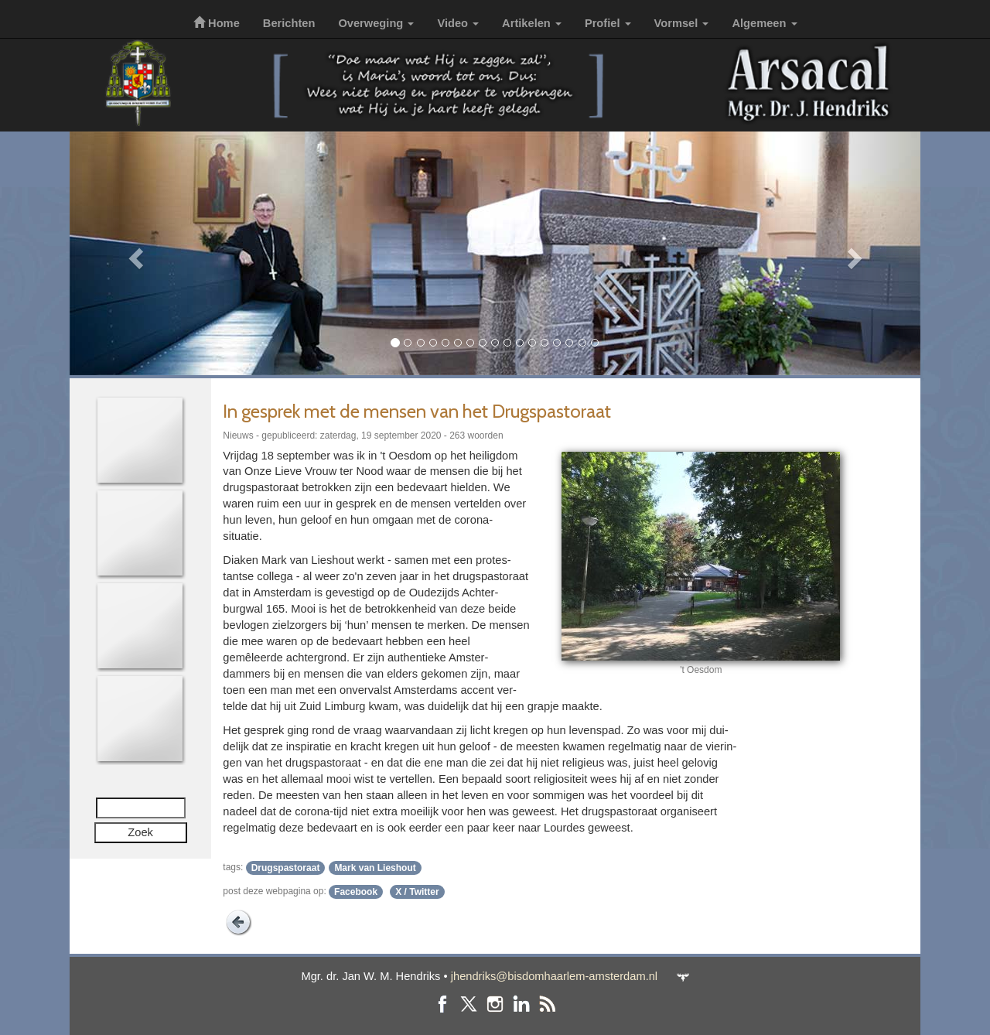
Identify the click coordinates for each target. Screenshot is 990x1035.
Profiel (608, 23)
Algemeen (764, 23)
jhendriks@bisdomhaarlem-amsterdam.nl (554, 976)
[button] (133, 253)
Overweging (376, 23)
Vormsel (681, 23)
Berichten (289, 23)
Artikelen (532, 23)
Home (216, 23)
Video (458, 23)
